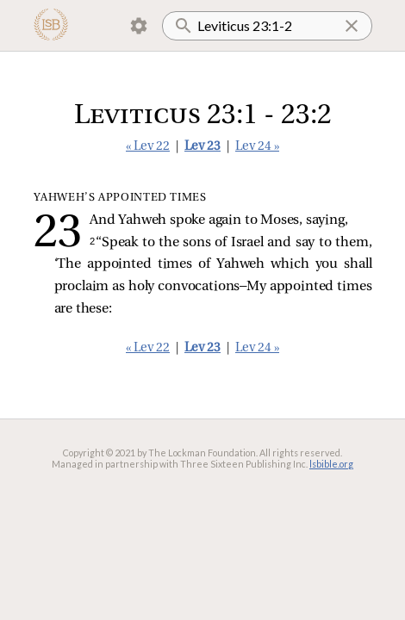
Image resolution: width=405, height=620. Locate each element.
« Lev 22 (148, 146)
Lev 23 (202, 146)
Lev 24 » (257, 146)
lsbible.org (331, 463)
